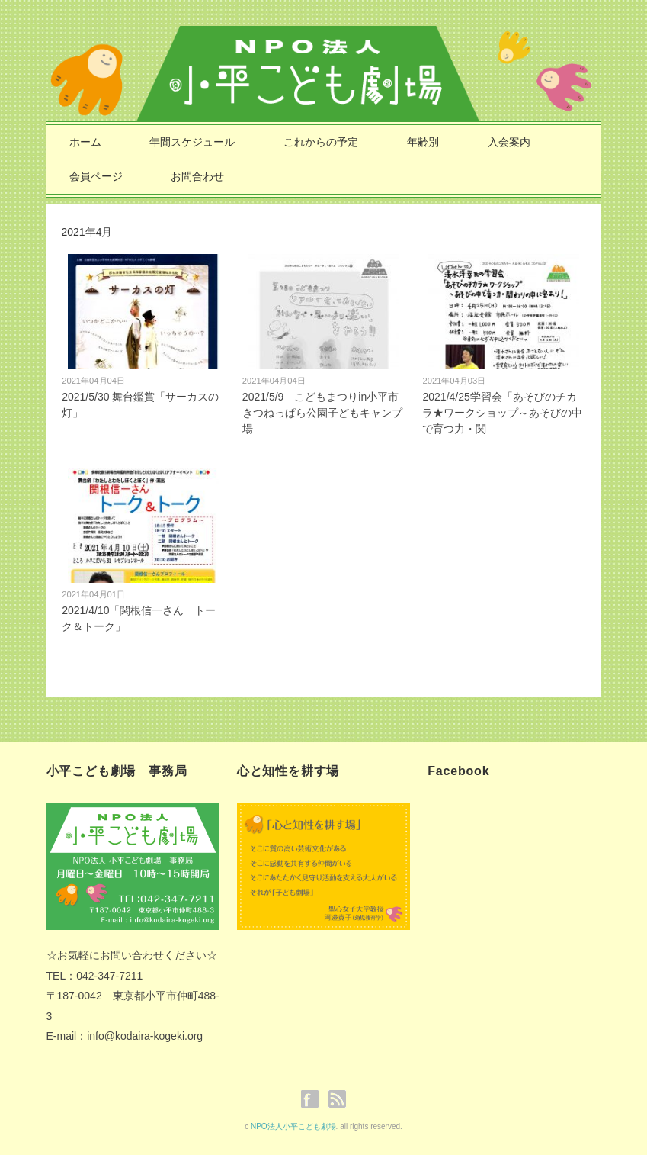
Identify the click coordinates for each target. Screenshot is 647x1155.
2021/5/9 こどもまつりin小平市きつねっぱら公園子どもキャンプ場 (322, 413)
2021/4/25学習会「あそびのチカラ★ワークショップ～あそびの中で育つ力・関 (502, 413)
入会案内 (509, 142)
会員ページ (96, 176)
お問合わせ (197, 176)
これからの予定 (320, 142)
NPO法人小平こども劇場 (293, 1126)
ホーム (85, 142)
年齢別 (423, 142)
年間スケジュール (192, 142)
